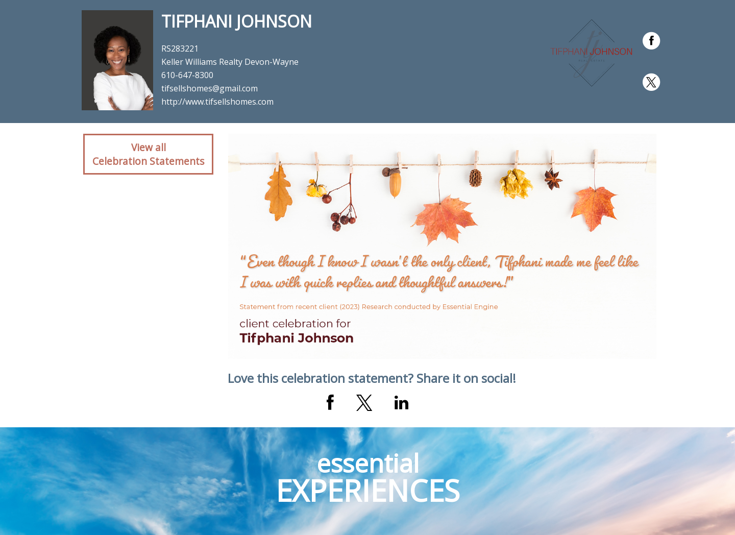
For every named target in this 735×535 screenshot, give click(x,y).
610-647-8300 (187, 75)
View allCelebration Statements (148, 154)
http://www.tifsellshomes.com (217, 101)
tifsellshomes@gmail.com (209, 88)
